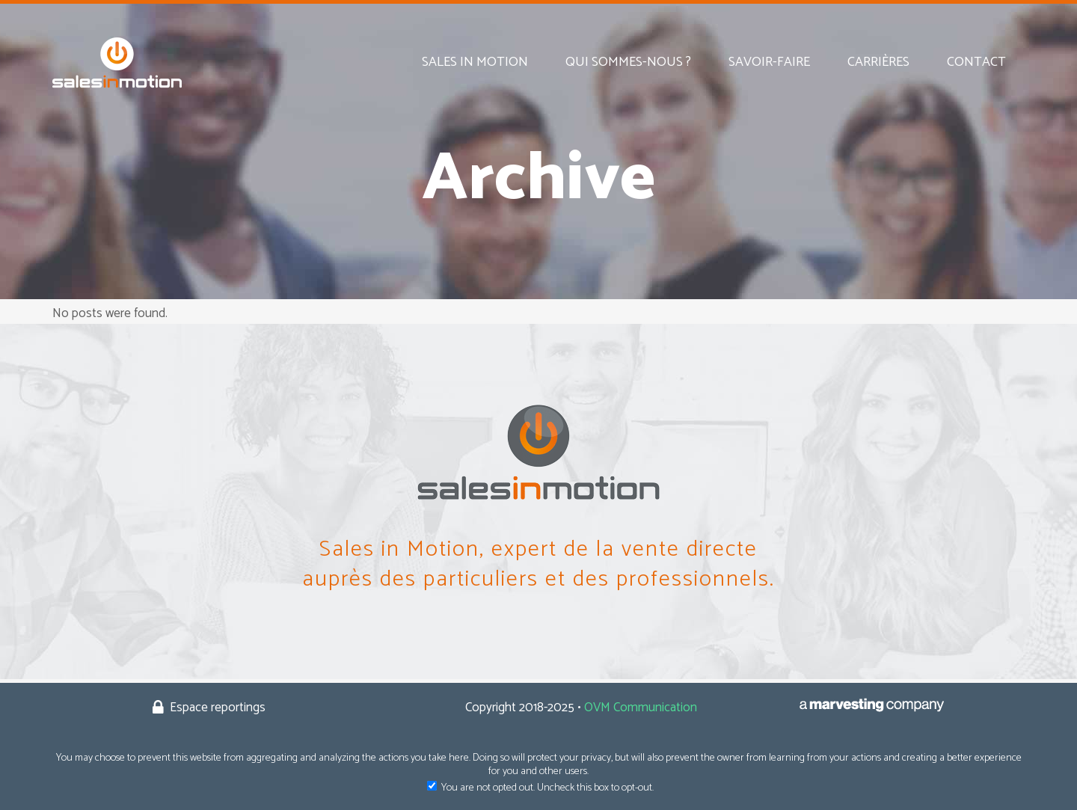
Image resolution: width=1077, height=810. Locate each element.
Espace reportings (216, 707)
